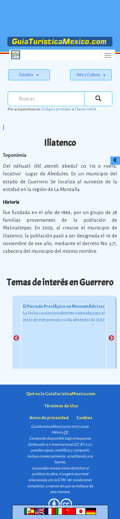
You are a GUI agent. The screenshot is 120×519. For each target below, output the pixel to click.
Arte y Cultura (91, 75)
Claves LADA (85, 109)
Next (111, 338)
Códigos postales (56, 109)
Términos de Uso (61, 405)
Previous (16, 338)
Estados (29, 75)
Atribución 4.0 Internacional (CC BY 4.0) (60, 445)
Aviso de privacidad (48, 417)
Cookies (84, 417)
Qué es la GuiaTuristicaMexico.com (60, 393)
